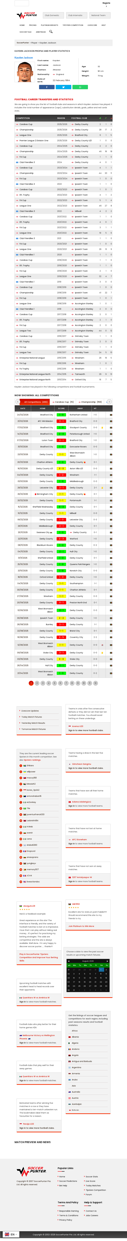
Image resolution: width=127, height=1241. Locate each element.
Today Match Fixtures (32, 717)
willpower (27, 771)
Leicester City (46, 487)
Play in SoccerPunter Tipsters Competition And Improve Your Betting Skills (38, 957)
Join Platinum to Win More (81, 926)
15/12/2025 (23, 506)
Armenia (74, 1073)
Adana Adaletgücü (80, 801)
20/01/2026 (22, 462)
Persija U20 (27, 1124)
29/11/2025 (23, 526)
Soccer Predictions (68, 1181)
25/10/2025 (23, 564)
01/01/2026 (23, 481)
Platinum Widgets (49, 25)
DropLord (27, 851)
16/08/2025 (22, 637)
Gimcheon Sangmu (80, 764)
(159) (90, 402)
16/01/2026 (23, 468)
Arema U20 (76, 726)
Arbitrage (41, 32)
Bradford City (79, 135)
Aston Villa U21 (76, 468)
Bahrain (73, 1110)
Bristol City (75, 630)
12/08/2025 (23, 645)
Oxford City (78, 379)
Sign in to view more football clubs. (36, 1128)
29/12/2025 (23, 487)
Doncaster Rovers (78, 446)
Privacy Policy (65, 1220)
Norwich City (76, 570)
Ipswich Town (79, 167)
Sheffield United (45, 558)
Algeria (73, 1043)
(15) (63, 402)
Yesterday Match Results (33, 723)
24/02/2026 (22, 414)
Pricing (32, 25)
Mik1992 (74, 904)
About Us (35, 3)
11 (89, 683)
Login (95, 3)
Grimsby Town (80, 336)
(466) (35, 402)
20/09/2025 (22, 602)
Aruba (72, 1079)
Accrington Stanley (82, 303)
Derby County (79, 124)
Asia (72, 1085)
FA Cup (21, 156)
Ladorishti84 (28, 820)
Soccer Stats (92, 1176)
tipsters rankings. (32, 760)
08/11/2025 (23, 545)
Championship (24, 129)
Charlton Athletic (45, 462)
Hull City (73, 551)
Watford (74, 538)
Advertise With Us (50, 3)
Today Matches (93, 1185)
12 (95, 683)
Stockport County (78, 427)
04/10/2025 (22, 583)
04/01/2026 (22, 475)
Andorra (73, 1049)
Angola (73, 1055)
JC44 (25, 875)
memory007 (29, 869)
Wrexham (77, 357)
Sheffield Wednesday (43, 506)
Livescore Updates (30, 710)
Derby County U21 (81, 140)
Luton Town (47, 440)
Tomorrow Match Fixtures (34, 729)
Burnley (49, 624)
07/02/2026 (22, 440)
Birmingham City (44, 494)
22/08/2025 (22, 630)
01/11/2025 (22, 558)
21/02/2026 (23, 421)
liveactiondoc (29, 881)
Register (106, 5)
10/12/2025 (23, 513)
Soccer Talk (25, 32)
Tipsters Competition (73, 25)
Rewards (79, 3)
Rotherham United (78, 414)
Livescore (92, 25)
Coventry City (76, 637)
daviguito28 (27, 906)
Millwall (76, 211)
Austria (73, 1098)
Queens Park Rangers (80, 564)
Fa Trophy (22, 368)
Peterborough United (80, 434)
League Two (23, 330)
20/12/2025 (23, 500)
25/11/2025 (23, 532)
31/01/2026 (23, 446)
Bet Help (63, 1185)
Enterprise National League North (33, 374)
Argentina (74, 1067)
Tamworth (78, 374)
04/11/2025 (23, 551)
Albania (73, 1037)
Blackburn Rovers (45, 545)
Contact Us (66, 3)
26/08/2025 (22, 624)
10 (84, 683)
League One (23, 135)
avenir (26, 832)
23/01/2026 (23, 454)
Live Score (90, 1181)
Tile (24, 808)
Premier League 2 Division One (32, 140)
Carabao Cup (24, 124)
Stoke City (48, 652)
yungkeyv (27, 863)
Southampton (76, 583)
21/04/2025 (22, 673)
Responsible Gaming (69, 1211)
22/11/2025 (23, 538)
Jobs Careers (92, 1215)
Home (22, 25)
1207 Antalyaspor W (80, 877)
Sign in (22, 1001)
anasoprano (28, 857)
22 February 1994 (61, 80)
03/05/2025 (22, 659)
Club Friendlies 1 (25, 254)
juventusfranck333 (31, 814)
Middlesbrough (77, 481)
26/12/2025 (23, 494)
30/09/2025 (22, 589)
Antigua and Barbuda (80, 1061)
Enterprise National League (30, 357)
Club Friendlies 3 (25, 162)
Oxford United (46, 577)
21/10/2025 (23, 570)
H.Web (26, 826)
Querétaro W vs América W (36, 997)
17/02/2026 (22, 427)
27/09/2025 (22, 596)
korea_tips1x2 (29, 790)
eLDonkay (27, 802)
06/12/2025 (23, 519)
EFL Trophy (23, 195)
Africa (72, 1030)
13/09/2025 (23, 610)
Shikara (26, 765)
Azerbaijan (75, 1104)
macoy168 (28, 777)
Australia (74, 1092)
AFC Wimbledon (45, 421)
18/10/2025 (23, 577)
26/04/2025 (22, 665)
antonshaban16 (30, 796)
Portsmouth (75, 500)
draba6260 (28, 845)
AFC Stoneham (78, 839)
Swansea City (44, 532)
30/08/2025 (22, 618)
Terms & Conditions (68, 1215)
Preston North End (78, 602)
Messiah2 (27, 784)
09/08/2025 (22, 652)
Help (104, 25)
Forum (89, 1194)
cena (25, 839)
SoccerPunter (23, 42)
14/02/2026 (22, 434)
